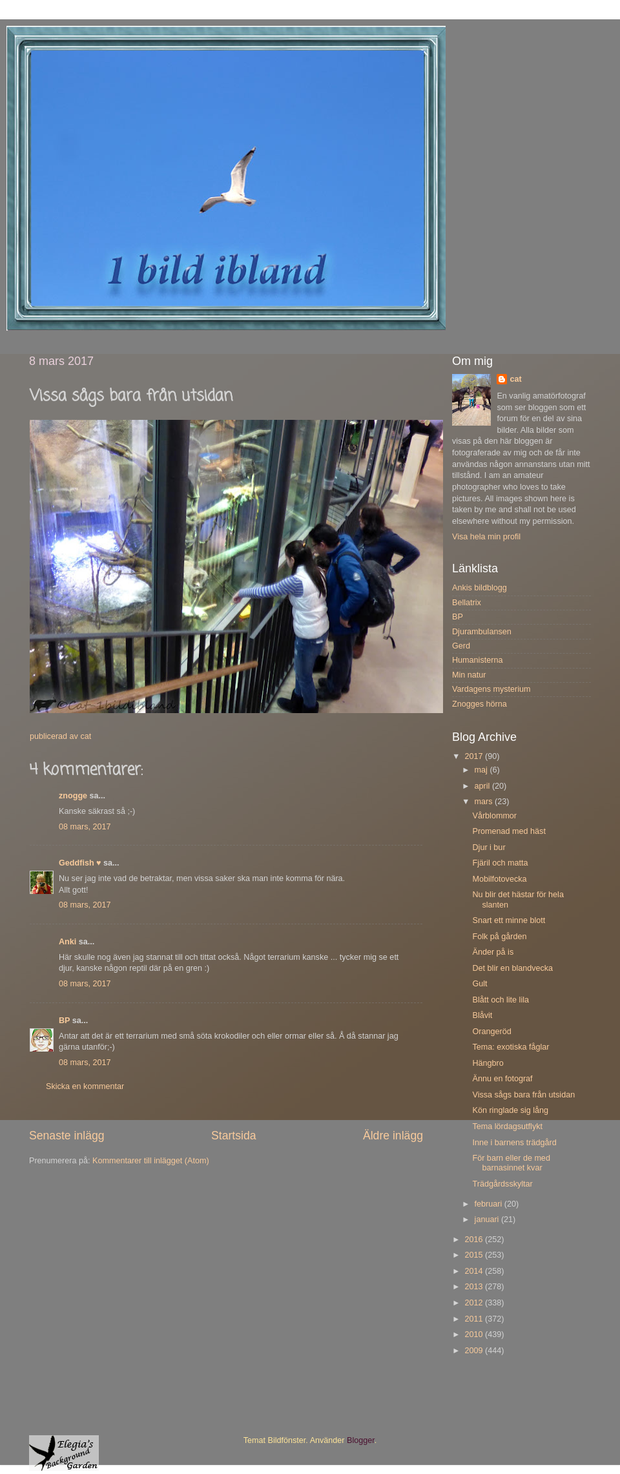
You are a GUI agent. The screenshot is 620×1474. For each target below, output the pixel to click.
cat (515, 379)
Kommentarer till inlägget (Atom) (150, 1160)
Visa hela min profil (486, 536)
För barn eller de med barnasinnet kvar (511, 1163)
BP (64, 1020)
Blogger (361, 1440)
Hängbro (487, 1063)
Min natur (469, 675)
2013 (474, 1286)
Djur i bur (488, 847)
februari (489, 1204)
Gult (479, 983)
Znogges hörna (479, 704)
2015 (474, 1255)
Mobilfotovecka (499, 879)
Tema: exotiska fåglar (510, 1047)
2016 (474, 1239)
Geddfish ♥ (80, 862)
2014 (474, 1271)
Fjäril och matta (500, 862)
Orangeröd (491, 1031)
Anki (67, 941)
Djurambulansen (482, 631)
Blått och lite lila (500, 999)
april (483, 786)
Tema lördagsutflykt (507, 1126)
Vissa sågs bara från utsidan (523, 1094)
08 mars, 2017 (85, 826)
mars (485, 801)
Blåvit (482, 1015)
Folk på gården (499, 936)
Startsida (233, 1135)
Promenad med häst (508, 831)
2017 (474, 756)
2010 (474, 1334)
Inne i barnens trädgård (514, 1142)
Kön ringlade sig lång (510, 1110)
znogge (73, 795)
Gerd (461, 645)
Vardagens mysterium (491, 689)
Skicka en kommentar (85, 1086)
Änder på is (492, 952)
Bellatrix (466, 602)
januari (488, 1219)
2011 (474, 1318)
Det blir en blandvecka (512, 968)
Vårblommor (494, 815)
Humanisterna (477, 660)
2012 (474, 1302)
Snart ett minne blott (508, 920)
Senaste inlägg (67, 1135)
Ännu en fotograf (502, 1078)
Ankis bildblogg (479, 587)
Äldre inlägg (393, 1135)
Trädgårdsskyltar (502, 1184)
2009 (474, 1350)
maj (482, 769)
